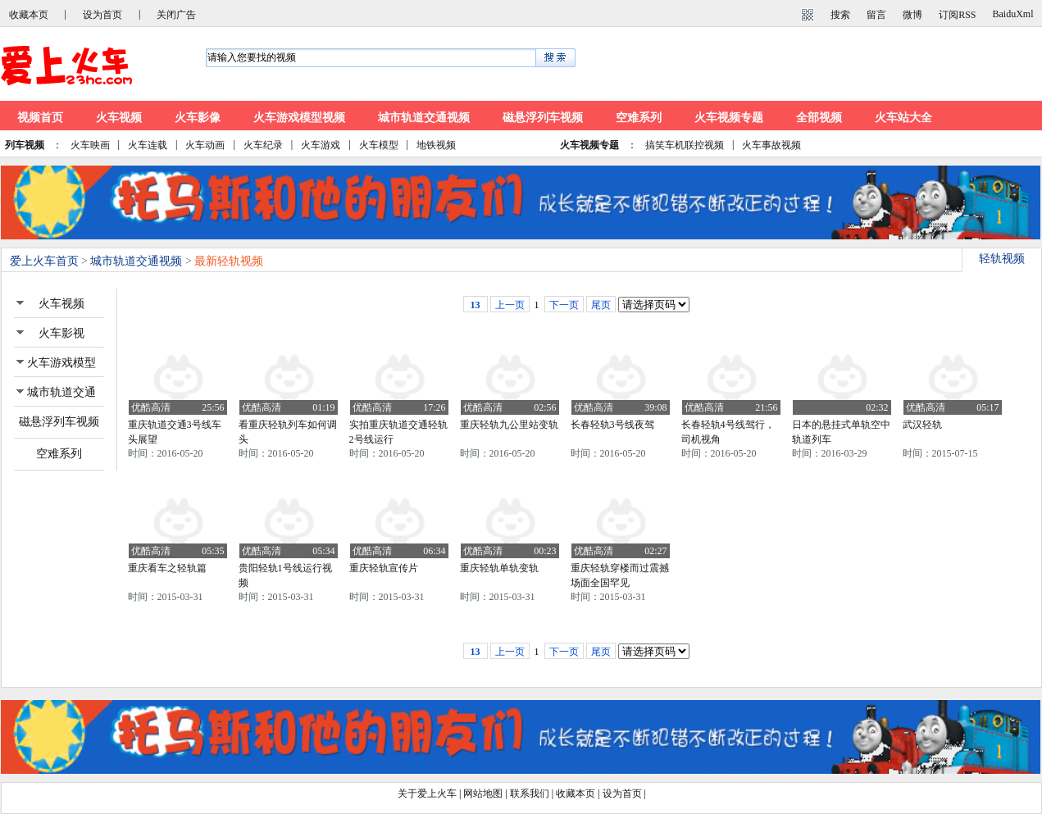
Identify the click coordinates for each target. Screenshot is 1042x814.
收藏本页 (28, 14)
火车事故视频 (771, 145)
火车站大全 (903, 117)
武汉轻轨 (922, 424)
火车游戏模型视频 (299, 117)
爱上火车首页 (44, 261)
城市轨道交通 (61, 392)
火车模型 (378, 145)
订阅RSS (957, 14)
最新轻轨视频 (228, 261)
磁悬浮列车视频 (543, 117)
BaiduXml (1013, 14)
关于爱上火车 (427, 793)
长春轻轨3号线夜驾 (612, 424)
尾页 (601, 305)
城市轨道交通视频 (424, 117)
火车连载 (147, 145)
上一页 (510, 305)
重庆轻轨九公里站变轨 (509, 424)
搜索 (840, 14)
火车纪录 (263, 145)
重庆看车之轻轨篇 (167, 568)
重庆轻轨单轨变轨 (499, 568)
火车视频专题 (728, 117)
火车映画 (90, 145)
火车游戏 (320, 145)
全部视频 (819, 117)
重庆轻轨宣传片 (383, 568)
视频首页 (40, 117)
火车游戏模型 (61, 363)
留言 (876, 14)
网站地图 (483, 793)
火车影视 (61, 333)
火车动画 (205, 145)
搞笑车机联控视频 (684, 145)
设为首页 (102, 14)
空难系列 (639, 117)
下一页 (564, 305)
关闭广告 (176, 14)
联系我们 (529, 793)
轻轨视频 (1002, 258)
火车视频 (119, 117)
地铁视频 (436, 145)
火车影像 (198, 117)
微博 (912, 14)
